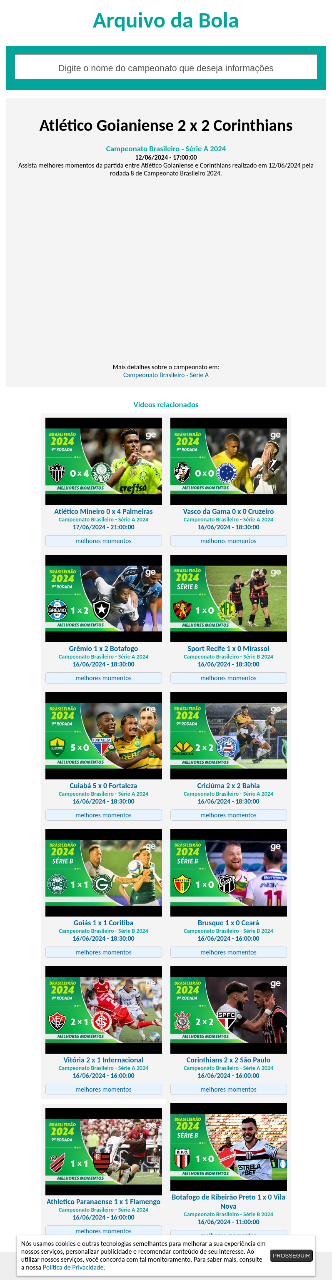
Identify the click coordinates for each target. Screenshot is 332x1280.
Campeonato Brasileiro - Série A (166, 375)
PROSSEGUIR (291, 1255)
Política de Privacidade (73, 1267)
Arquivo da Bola (166, 19)
